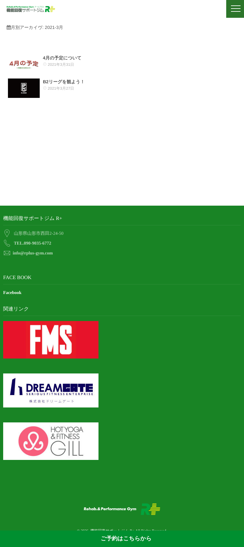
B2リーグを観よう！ (64, 81)
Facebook (12, 293)
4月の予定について (62, 57)
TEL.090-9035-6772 (32, 242)
